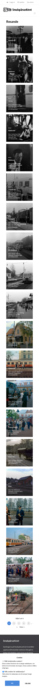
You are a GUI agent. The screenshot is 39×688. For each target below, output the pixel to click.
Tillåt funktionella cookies (13, 661)
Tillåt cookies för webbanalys (14, 672)
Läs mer (28, 683)
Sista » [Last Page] (22, 627)
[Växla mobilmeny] (35, 13)
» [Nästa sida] (16, 627)
